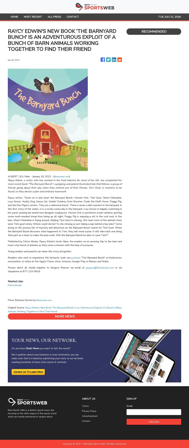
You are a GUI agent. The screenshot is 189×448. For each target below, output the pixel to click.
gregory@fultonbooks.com (99, 267)
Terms (85, 406)
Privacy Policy (89, 411)
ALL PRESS (54, 17)
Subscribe (154, 421)
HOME (14, 17)
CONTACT (73, 17)
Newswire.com (62, 176)
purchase (75, 257)
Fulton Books (15, 285)
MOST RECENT (33, 17)
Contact (86, 421)
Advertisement (90, 416)
